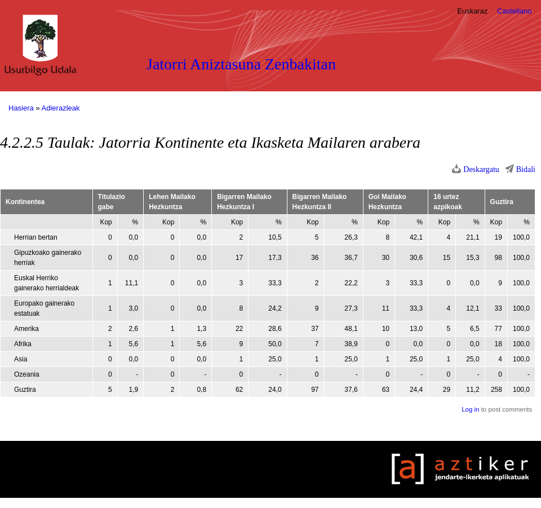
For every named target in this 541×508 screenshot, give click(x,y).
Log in (470, 409)
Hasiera (21, 108)
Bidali (525, 169)
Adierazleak (61, 108)
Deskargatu (481, 169)
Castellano (514, 11)
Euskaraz (472, 11)
